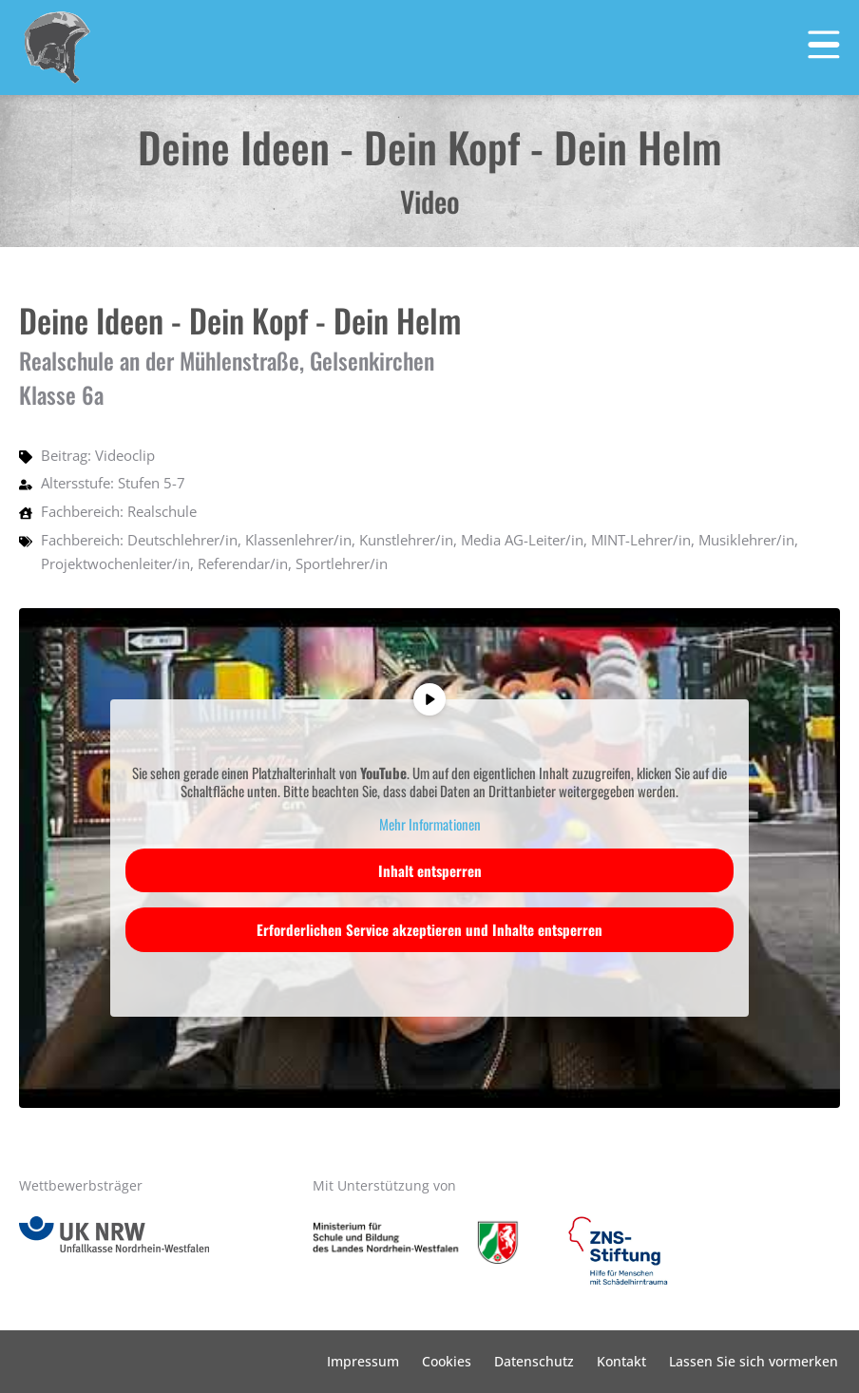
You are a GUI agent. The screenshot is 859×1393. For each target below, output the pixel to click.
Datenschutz (534, 1361)
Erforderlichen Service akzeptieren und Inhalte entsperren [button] (429, 929)
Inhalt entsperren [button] (430, 870)
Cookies (446, 1361)
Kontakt (621, 1361)
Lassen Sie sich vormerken (753, 1361)
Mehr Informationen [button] (430, 824)
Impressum (363, 1361)
